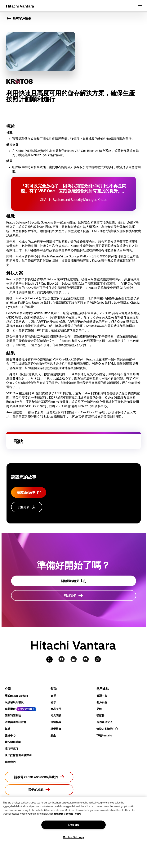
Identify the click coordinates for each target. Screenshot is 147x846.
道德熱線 (56, 722)
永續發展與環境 (14, 702)
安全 (53, 735)
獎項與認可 (11, 748)
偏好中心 (10, 735)
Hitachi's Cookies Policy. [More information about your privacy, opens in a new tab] (67, 813)
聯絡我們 (10, 762)
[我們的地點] (39, 789)
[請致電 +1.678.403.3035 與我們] (39, 777)
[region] (73, 821)
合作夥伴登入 (104, 722)
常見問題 (56, 715)
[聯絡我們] (73, 595)
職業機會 (10, 709)
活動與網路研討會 (15, 722)
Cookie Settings (73, 837)
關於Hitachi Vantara (16, 695)
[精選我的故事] (28, 492)
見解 (99, 709)
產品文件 (56, 709)
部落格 (100, 715)
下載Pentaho (104, 735)
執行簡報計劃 (13, 742)
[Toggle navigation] (140, 6)
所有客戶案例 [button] (18, 18)
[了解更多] (26, 507)
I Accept (73, 824)
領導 (7, 729)
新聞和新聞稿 (13, 715)
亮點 (18, 441)
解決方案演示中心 (107, 729)
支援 (53, 695)
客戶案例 (101, 702)
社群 (53, 702)
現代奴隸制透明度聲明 (18, 755)
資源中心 (101, 695)
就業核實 (56, 729)
